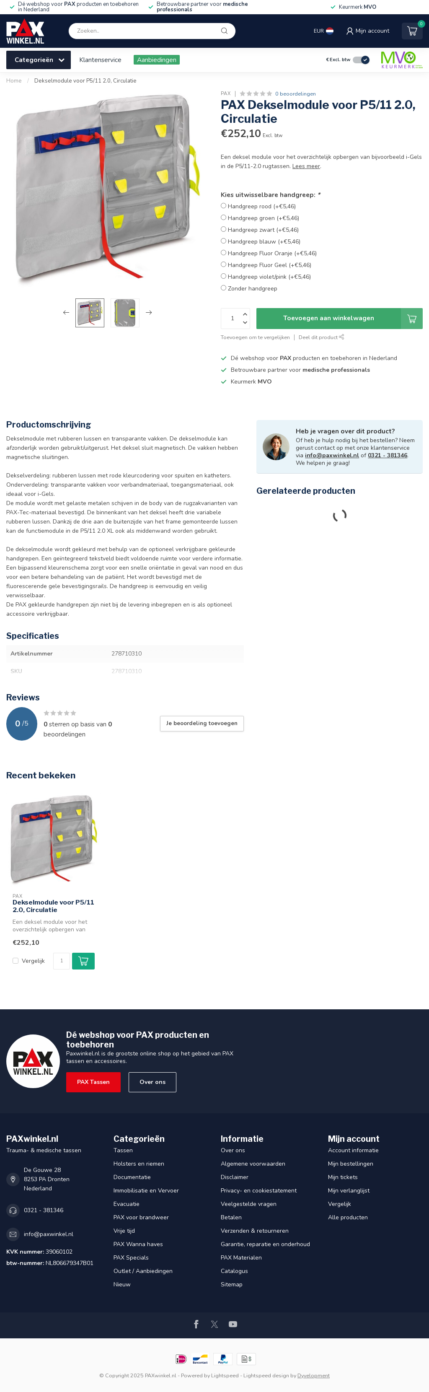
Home (14, 81)
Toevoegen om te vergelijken (255, 337)
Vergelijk (33, 961)
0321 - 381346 (387, 455)
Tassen (123, 1150)
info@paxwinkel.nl (332, 455)
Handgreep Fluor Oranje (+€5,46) (272, 253)
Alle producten (348, 1217)
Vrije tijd (124, 1231)
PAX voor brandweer (141, 1217)
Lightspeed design (266, 1375)
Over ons (152, 1082)
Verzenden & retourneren (255, 1231)
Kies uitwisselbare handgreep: (270, 194)
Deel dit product (321, 337)
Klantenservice (100, 59)
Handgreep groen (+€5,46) (263, 218)
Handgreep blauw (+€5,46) (264, 242)
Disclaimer (234, 1177)
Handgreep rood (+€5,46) (262, 206)
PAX (226, 93)
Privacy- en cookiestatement (259, 1191)
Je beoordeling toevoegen (202, 723)
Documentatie (132, 1177)
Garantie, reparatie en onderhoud (265, 1244)
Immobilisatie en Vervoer (146, 1191)
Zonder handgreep (252, 289)
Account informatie (353, 1150)
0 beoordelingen (295, 93)
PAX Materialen (241, 1258)
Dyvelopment (313, 1375)
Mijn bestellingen (350, 1164)
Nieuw (122, 1284)
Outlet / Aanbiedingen (143, 1271)
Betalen (231, 1217)
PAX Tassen (93, 1082)
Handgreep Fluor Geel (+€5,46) (269, 265)
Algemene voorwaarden (253, 1164)
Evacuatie (127, 1204)
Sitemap (232, 1284)
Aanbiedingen (156, 59)
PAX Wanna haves (138, 1244)
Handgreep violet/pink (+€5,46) (269, 277)
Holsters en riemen (139, 1164)
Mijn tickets (343, 1177)
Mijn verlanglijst (349, 1191)
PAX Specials (131, 1258)
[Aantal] (61, 961)
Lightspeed (225, 1375)
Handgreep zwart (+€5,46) (263, 230)
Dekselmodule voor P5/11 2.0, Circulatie (85, 81)
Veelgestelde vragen (249, 1204)
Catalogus (234, 1271)
